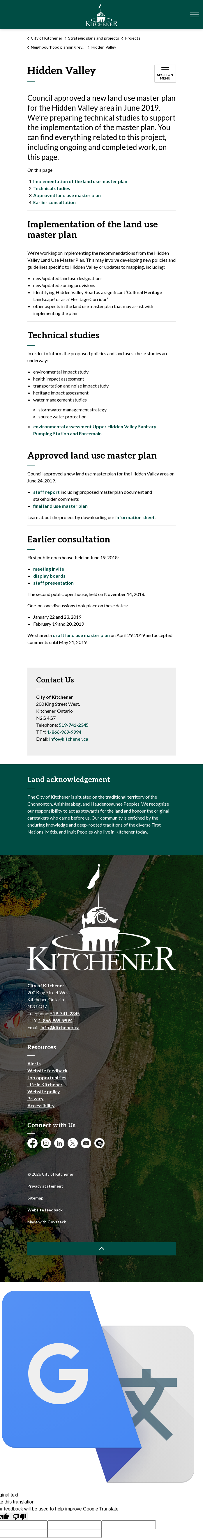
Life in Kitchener (45, 1084)
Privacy (35, 1098)
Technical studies (51, 188)
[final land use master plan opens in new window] (60, 506)
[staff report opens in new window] (46, 492)
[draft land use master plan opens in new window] (81, 635)
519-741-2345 (74, 725)
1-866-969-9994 (64, 732)
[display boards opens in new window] (49, 576)
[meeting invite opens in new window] (48, 569)
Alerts (34, 1063)
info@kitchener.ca (68, 739)
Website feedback (47, 1070)
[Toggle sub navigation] (165, 74)
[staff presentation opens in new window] (53, 582)
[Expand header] (194, 14)
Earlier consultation (54, 202)
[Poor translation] (19, 1516)
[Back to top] (101, 1248)
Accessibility (41, 1105)
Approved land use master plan (67, 195)
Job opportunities (46, 1077)
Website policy (43, 1091)
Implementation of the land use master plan (80, 181)
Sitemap (35, 1197)
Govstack (56, 1221)
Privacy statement (45, 1186)
